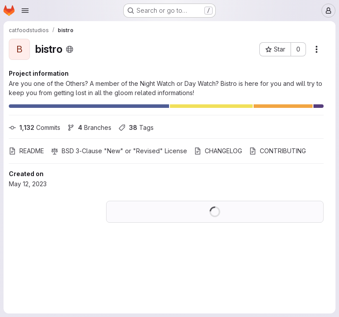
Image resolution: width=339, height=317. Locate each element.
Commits (34, 127)
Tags (136, 127)
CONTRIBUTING (277, 151)
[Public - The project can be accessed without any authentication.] (69, 49)
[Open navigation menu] (25, 11)
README (26, 151)
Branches (89, 127)
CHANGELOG (218, 151)
